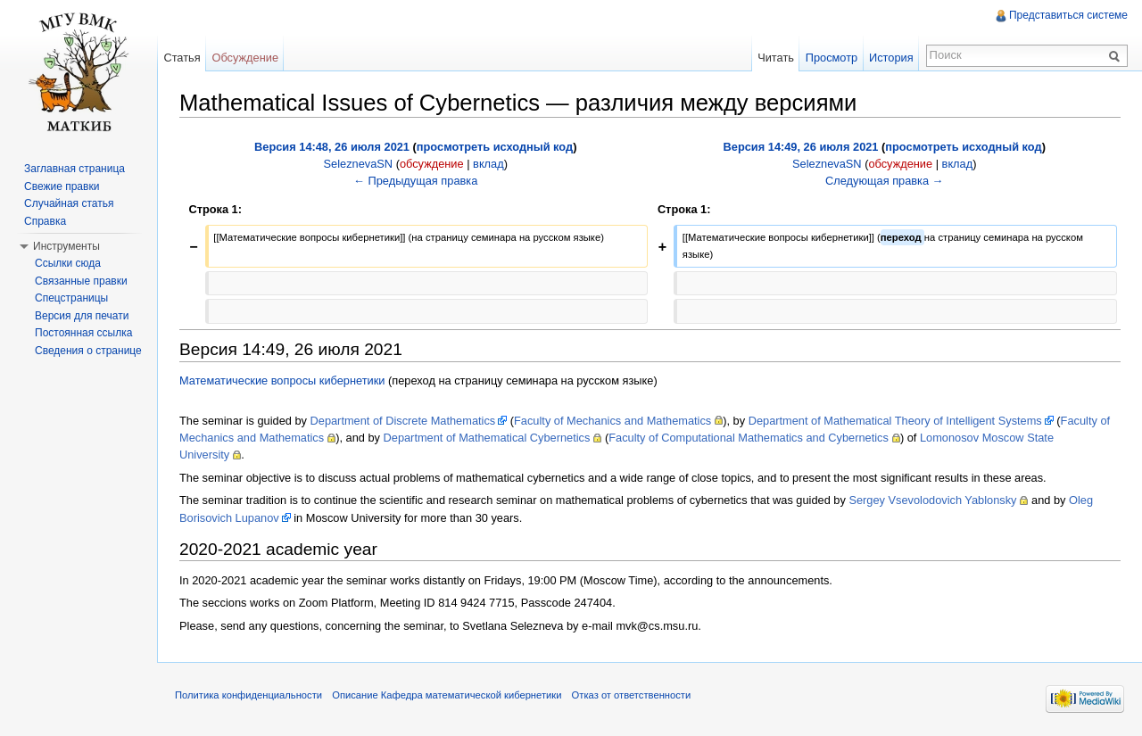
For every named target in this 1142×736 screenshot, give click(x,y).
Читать (775, 57)
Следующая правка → (884, 180)
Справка (45, 221)
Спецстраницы (71, 298)
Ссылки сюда (68, 263)
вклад (488, 163)
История (891, 57)
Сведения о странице (88, 350)
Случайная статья (68, 203)
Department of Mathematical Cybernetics (487, 437)
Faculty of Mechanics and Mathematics (612, 420)
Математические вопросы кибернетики (282, 380)
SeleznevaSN (358, 163)
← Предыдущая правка (415, 180)
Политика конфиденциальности (248, 695)
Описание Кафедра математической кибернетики (446, 695)
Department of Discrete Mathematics (403, 420)
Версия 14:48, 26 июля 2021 (332, 146)
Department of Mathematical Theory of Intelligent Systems (895, 420)
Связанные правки (81, 281)
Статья (181, 57)
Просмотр (831, 57)
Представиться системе (1068, 15)
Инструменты (66, 246)
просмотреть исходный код (495, 146)
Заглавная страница (74, 168)
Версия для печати (81, 316)
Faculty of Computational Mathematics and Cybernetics (748, 437)
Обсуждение (244, 57)
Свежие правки (61, 186)
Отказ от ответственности (631, 695)
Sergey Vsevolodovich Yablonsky (932, 500)
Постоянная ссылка (83, 333)
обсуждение (432, 163)
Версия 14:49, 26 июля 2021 (801, 146)
